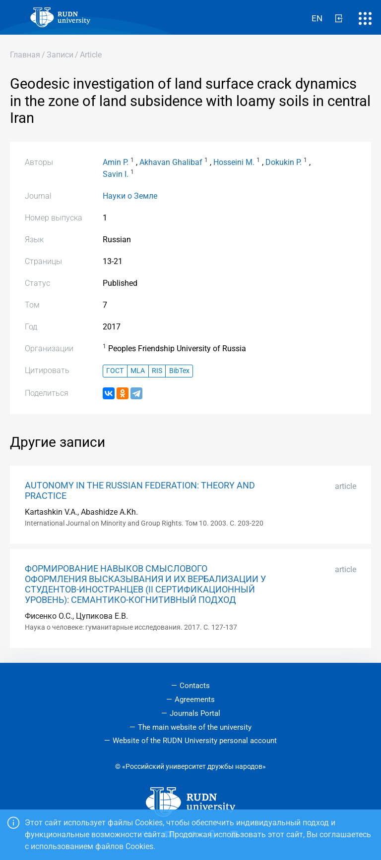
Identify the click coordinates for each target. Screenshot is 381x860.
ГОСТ (115, 371)
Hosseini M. (233, 162)
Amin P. (115, 162)
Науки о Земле (130, 196)
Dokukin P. (283, 162)
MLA (137, 371)
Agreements (195, 699)
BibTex (179, 371)
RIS (157, 371)
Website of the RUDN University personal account (195, 740)
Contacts (195, 685)
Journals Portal (195, 713)
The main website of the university (195, 727)
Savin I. (115, 174)
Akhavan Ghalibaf (170, 162)
